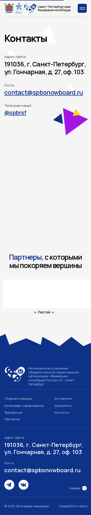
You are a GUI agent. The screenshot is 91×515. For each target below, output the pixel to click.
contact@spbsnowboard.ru (42, 470)
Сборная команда (18, 398)
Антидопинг (63, 398)
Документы (63, 405)
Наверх (74, 488)
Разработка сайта (73, 506)
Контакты (61, 412)
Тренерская (13, 412)
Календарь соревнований (24, 405)
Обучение (12, 419)
